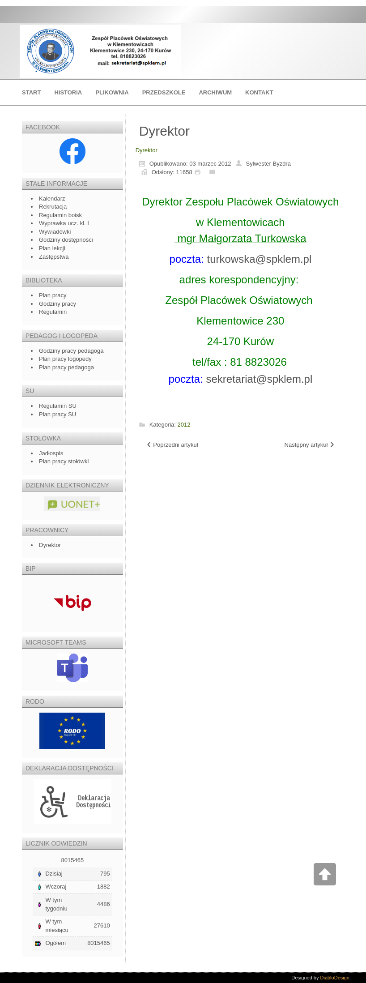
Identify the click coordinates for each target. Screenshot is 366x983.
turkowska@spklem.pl (259, 259)
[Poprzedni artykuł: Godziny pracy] (172, 445)
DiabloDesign (334, 977)
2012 (184, 424)
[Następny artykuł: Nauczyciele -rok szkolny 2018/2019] (310, 445)
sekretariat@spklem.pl (259, 379)
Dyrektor (146, 150)
